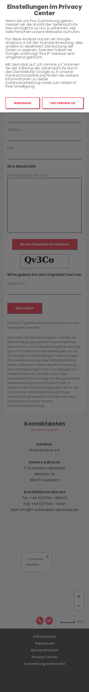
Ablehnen (22, 103)
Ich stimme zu (62, 103)
